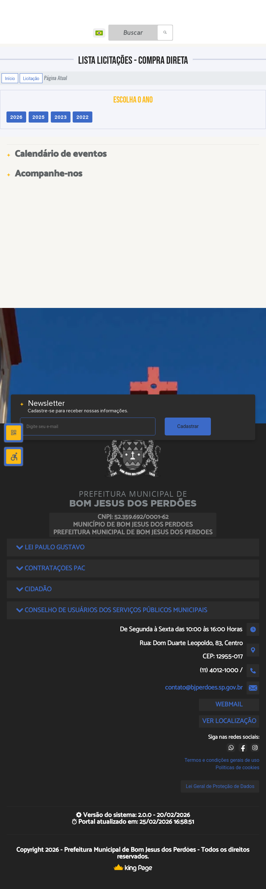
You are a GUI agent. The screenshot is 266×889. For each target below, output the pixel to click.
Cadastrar (188, 426)
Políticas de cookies (237, 767)
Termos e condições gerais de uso (221, 760)
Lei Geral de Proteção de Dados (220, 786)
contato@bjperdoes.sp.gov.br (204, 687)
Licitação (31, 78)
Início (10, 78)
